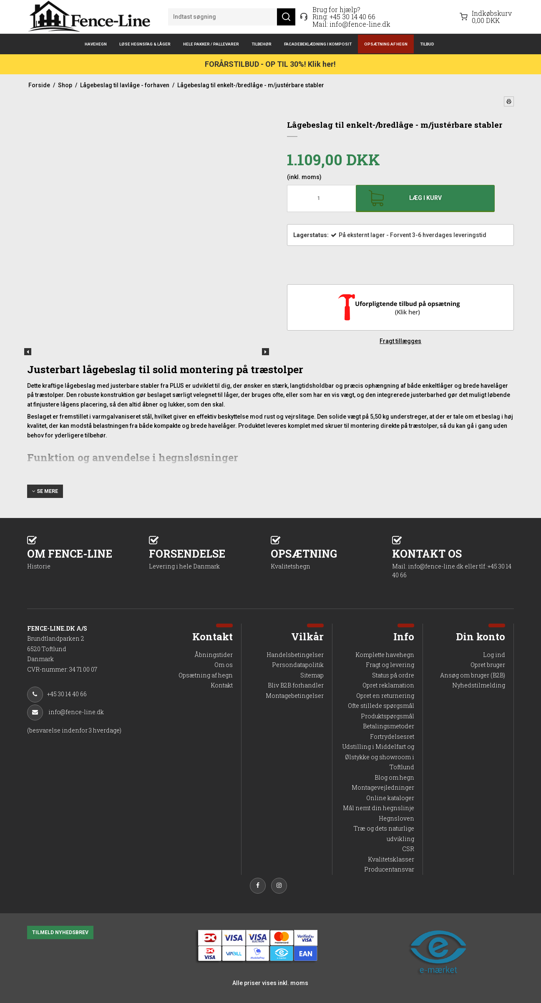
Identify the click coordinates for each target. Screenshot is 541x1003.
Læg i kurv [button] (425, 198)
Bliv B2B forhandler (296, 685)
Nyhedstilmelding (478, 685)
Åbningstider (213, 655)
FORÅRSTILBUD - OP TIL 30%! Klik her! (270, 64)
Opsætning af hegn (386, 44)
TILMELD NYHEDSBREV (60, 932)
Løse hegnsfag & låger (145, 44)
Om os (223, 665)
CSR (408, 849)
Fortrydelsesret (392, 736)
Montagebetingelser (295, 696)
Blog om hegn (394, 777)
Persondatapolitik (298, 665)
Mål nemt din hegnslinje (378, 808)
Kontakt (222, 685)
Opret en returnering (385, 696)
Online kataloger (390, 798)
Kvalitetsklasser (391, 859)
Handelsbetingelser (295, 655)
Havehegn (96, 44)
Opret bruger (488, 665)
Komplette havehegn (384, 655)
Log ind (494, 655)
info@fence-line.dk (360, 24)
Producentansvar (389, 869)
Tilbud (427, 44)
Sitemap (312, 675)
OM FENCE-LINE (88, 558)
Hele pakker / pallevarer (211, 44)
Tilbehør (262, 44)
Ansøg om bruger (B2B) (472, 675)
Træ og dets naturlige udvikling (384, 833)
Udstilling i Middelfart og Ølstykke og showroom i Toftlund (378, 757)
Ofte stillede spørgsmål (381, 706)
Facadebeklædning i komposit (318, 44)
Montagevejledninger (383, 787)
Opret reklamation (388, 685)
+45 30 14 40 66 (352, 16)
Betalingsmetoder (388, 726)
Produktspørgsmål (387, 716)
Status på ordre (393, 675)
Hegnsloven (396, 818)
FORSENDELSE (210, 558)
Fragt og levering (390, 665)
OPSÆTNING (332, 558)
